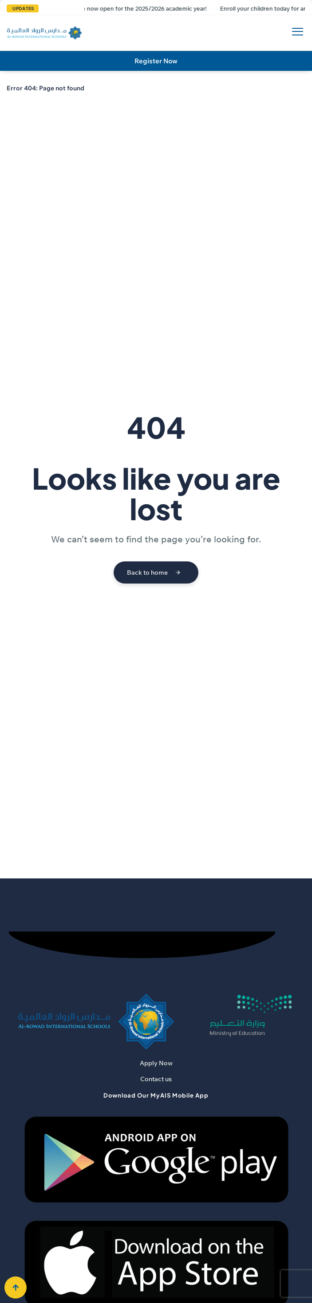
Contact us (156, 1079)
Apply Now (156, 1063)
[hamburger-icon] (295, 32)
